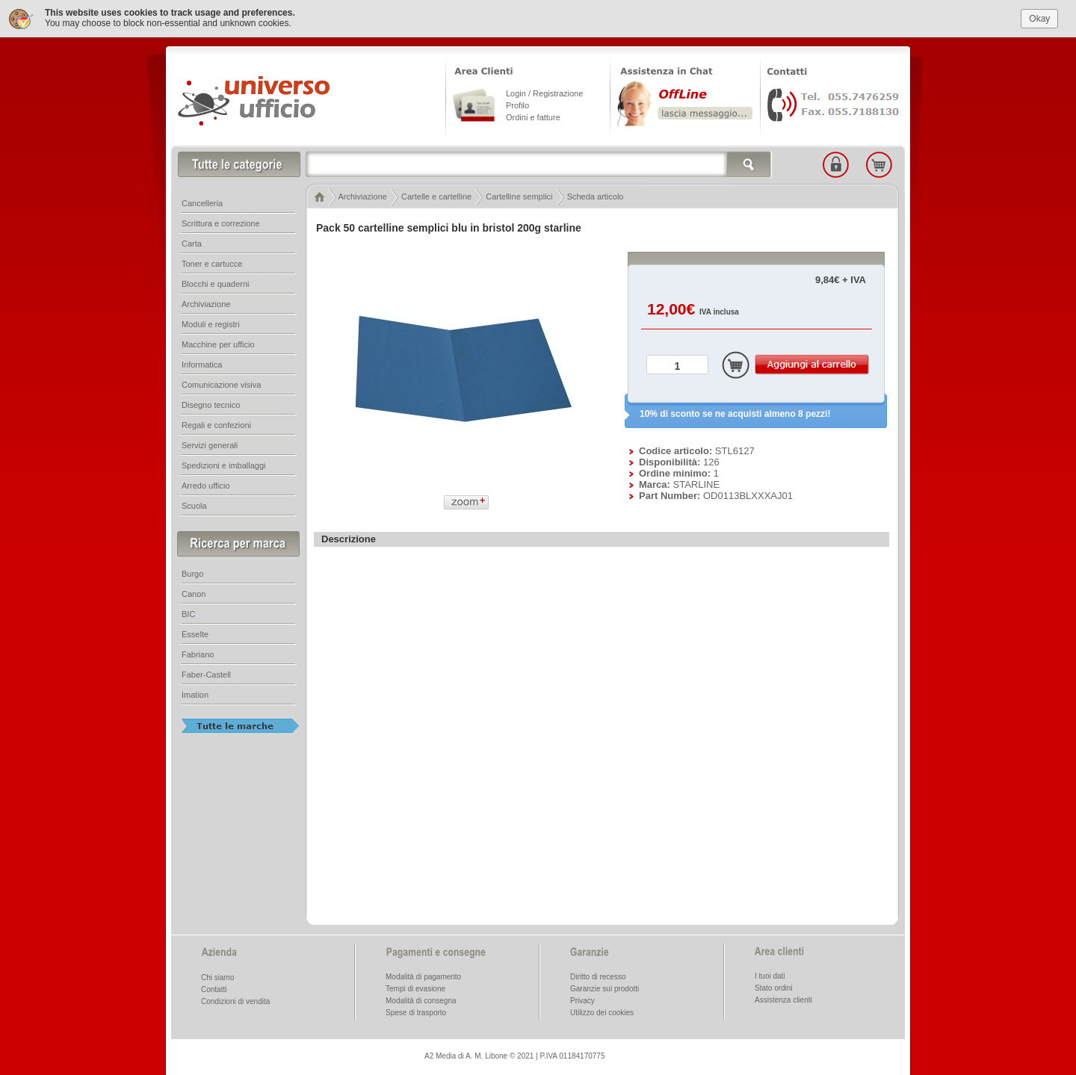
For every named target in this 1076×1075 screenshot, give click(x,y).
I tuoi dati (770, 976)
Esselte (195, 634)
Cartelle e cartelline (436, 196)
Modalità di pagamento (423, 977)
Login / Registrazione (544, 93)
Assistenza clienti (783, 1000)
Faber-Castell (206, 674)
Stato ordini (774, 988)
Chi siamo (217, 977)
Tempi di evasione (415, 989)
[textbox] (539, 164)
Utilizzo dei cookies (602, 1013)
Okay (1039, 18)
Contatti (213, 989)
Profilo (517, 105)
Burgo (192, 573)
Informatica (202, 364)
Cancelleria (202, 203)
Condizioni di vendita (235, 1001)
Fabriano (198, 654)
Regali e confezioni (216, 425)
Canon (193, 593)
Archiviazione (362, 196)
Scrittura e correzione (221, 223)
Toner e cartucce (212, 263)
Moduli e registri (211, 324)
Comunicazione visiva (221, 384)
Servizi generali (210, 445)
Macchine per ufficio (218, 344)
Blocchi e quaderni (216, 283)
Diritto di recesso (597, 977)
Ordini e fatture (533, 117)
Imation (195, 694)
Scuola (194, 505)
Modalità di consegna (421, 1001)
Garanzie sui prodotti (604, 989)
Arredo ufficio (206, 485)
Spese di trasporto (416, 1013)
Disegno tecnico (211, 404)
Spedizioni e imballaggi (224, 465)
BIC (188, 614)
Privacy (582, 1001)
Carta (192, 243)
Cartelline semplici (519, 196)
